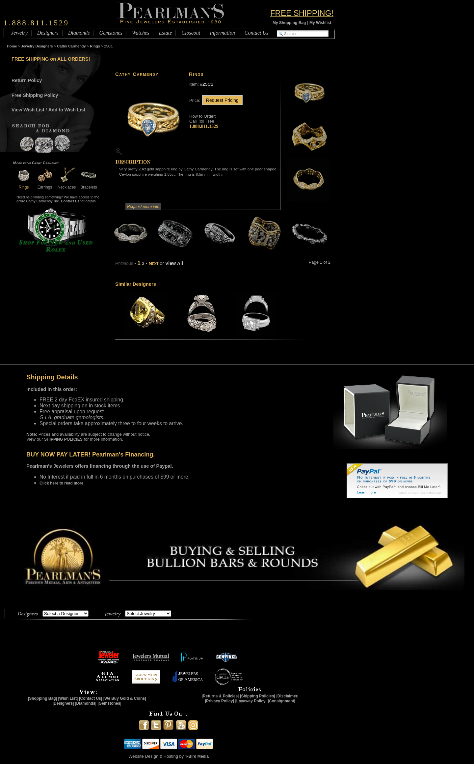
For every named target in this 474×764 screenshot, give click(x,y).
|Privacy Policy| (219, 701)
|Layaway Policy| (250, 701)
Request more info (143, 206)
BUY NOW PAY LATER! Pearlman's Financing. (90, 454)
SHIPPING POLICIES (63, 439)
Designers (48, 33)
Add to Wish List (67, 109)
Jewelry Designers (37, 46)
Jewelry (19, 33)
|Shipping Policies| (257, 696)
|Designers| (63, 703)
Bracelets (88, 185)
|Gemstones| (109, 703)
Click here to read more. (62, 483)
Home (12, 46)
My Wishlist (320, 22)
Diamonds (79, 33)
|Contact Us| (90, 698)
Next (153, 263)
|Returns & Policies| (220, 696)
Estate (165, 33)
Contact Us (256, 33)
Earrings (45, 185)
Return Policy (27, 80)
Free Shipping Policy (35, 95)
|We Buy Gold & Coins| (124, 698)
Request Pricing (222, 100)
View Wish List (28, 109)
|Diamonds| (85, 703)
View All (174, 263)
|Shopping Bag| (42, 698)
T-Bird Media (197, 756)
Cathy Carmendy (71, 46)
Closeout (190, 33)
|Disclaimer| (287, 696)
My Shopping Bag (289, 22)
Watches (140, 33)
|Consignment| (281, 701)
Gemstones (110, 33)
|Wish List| (68, 698)
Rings (95, 46)
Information (222, 33)
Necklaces (67, 185)
